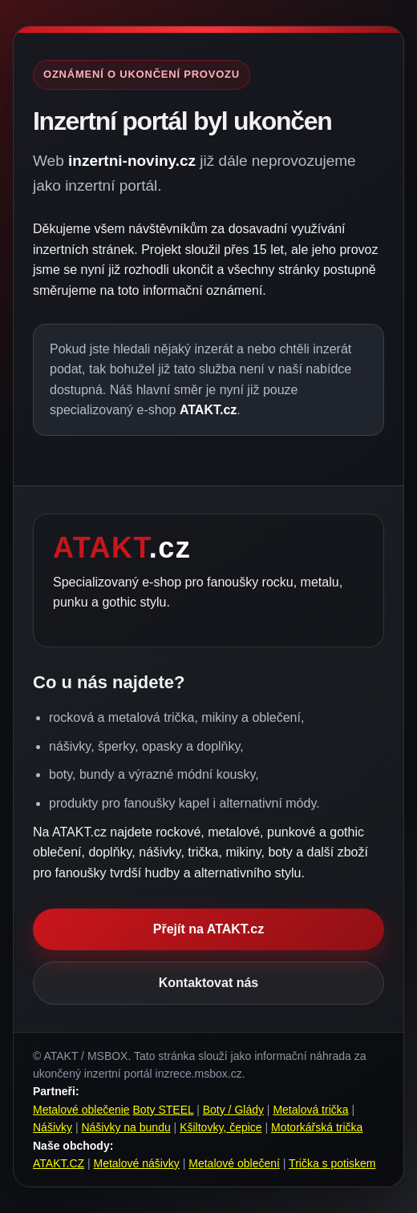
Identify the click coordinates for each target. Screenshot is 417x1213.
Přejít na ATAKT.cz (208, 929)
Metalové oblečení (234, 1163)
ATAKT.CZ (58, 1163)
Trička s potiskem (332, 1163)
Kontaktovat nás (208, 982)
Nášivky (52, 1127)
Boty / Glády (233, 1109)
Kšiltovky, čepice (220, 1127)
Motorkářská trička (316, 1127)
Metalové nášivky (136, 1163)
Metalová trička (310, 1109)
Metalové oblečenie (81, 1109)
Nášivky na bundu (125, 1127)
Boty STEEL (163, 1109)
